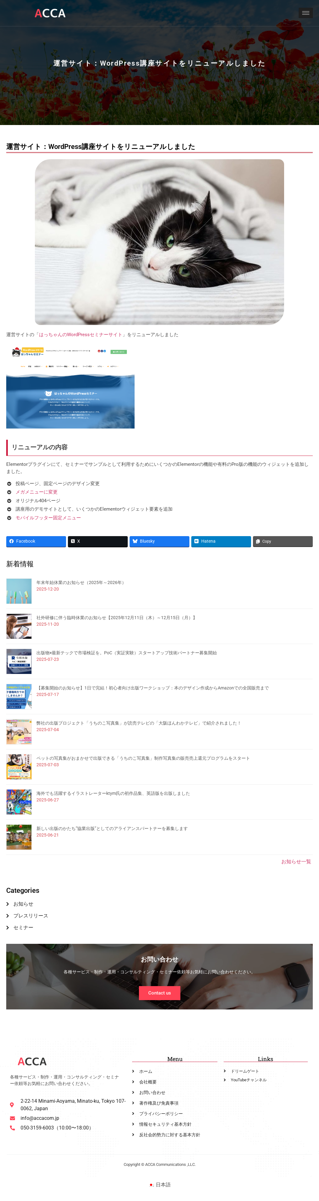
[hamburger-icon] (306, 13)
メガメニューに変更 (37, 492)
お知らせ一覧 (296, 862)
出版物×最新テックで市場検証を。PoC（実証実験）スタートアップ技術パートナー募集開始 (126, 652)
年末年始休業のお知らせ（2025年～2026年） (81, 582)
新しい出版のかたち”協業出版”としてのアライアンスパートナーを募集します (112, 828)
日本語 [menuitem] (163, 1185)
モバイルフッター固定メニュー (48, 518)
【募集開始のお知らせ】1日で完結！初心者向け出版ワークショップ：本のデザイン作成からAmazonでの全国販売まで (152, 687)
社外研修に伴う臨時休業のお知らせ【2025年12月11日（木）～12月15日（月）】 (116, 617)
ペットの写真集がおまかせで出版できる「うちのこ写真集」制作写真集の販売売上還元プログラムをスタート (143, 758)
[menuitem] (159, 1184)
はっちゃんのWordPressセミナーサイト (80, 334)
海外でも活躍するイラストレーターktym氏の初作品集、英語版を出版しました (113, 793)
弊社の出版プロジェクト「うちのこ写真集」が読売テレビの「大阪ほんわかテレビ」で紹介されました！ (138, 723)
